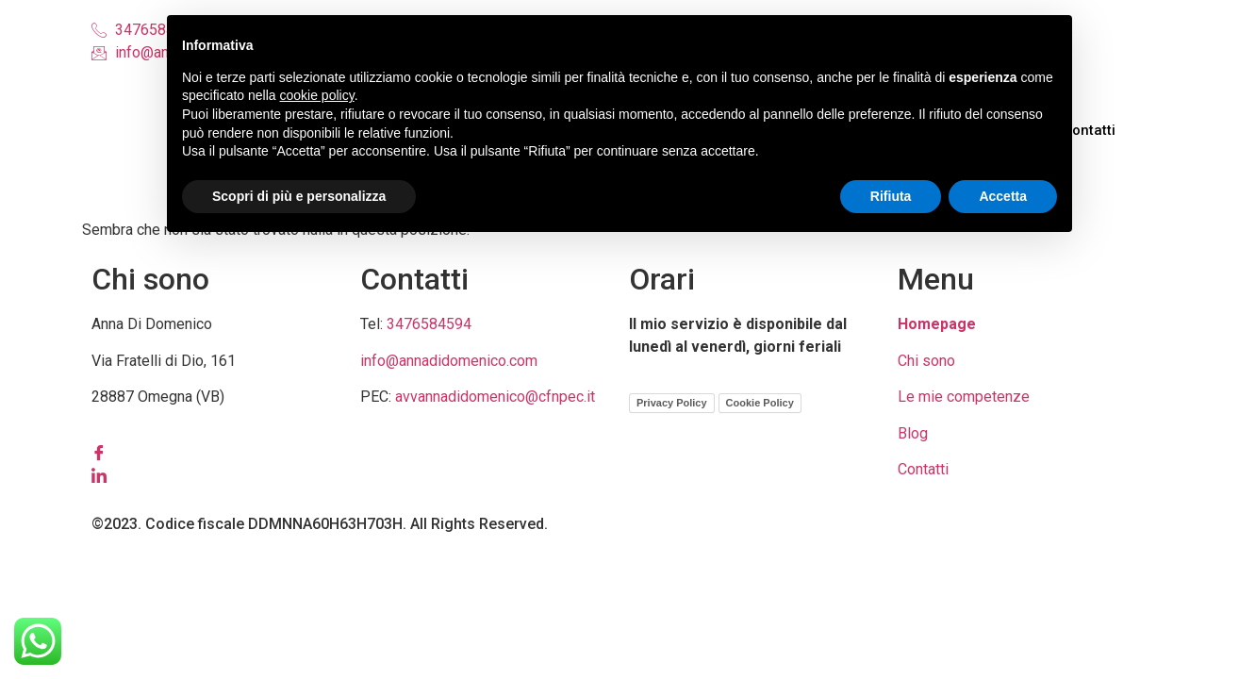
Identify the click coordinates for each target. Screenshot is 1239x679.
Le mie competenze (964, 397)
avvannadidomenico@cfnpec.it (495, 397)
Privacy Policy (671, 402)
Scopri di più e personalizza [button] (299, 196)
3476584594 (429, 324)
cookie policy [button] (317, 95)
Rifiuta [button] (891, 196)
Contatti (1092, 130)
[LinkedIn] (216, 475)
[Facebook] (216, 452)
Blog (913, 433)
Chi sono (926, 361)
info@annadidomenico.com (448, 361)
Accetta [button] (1003, 196)
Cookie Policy (760, 402)
